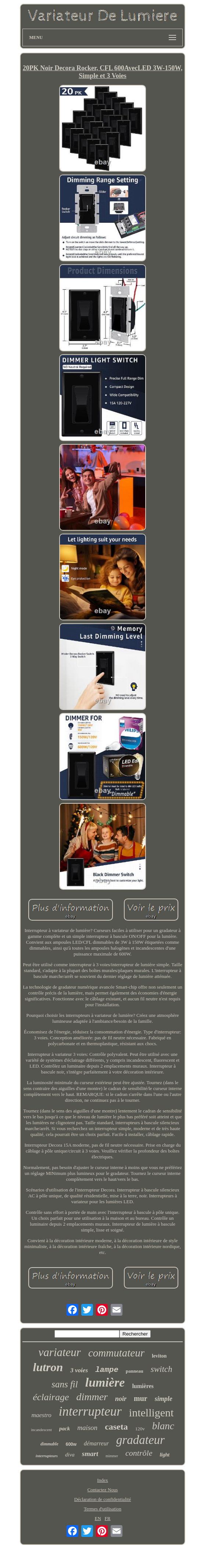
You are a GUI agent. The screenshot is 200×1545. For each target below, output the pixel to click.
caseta (116, 1426)
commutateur (116, 1353)
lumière (105, 1382)
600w (71, 1444)
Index (102, 1480)
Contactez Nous (103, 1489)
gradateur (140, 1440)
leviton (159, 1356)
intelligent (151, 1412)
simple (163, 1398)
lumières (142, 1386)
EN (97, 1518)
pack (64, 1428)
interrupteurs (47, 1455)
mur (140, 1398)
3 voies (79, 1370)
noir (120, 1398)
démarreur (96, 1443)
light (164, 1455)
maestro (41, 1415)
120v (140, 1428)
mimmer (112, 1456)
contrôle (138, 1453)
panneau (134, 1371)
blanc (163, 1425)
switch (161, 1369)
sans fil (64, 1384)
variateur (60, 1352)
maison (87, 1427)
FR (108, 1518)
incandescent (41, 1429)
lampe (106, 1370)
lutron (48, 1367)
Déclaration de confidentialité (102, 1499)
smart (90, 1454)
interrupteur (90, 1411)
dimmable (49, 1444)
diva (70, 1455)
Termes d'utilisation (102, 1509)
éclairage (51, 1397)
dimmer (92, 1396)
